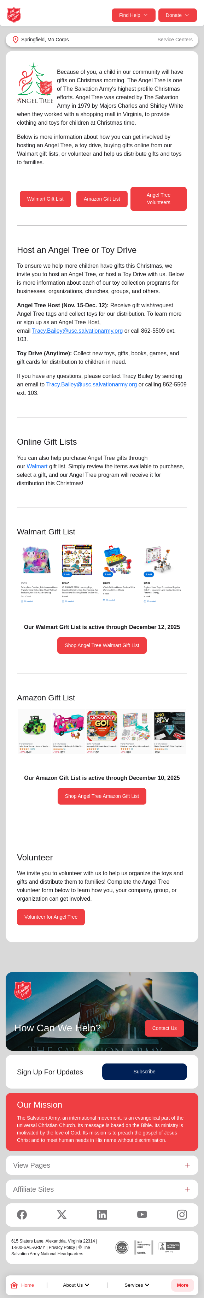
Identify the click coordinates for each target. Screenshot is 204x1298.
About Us (77, 1285)
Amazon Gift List (102, 199)
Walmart (37, 466)
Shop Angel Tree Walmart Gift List (102, 645)
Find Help (133, 15)
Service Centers (175, 39)
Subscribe (145, 1071)
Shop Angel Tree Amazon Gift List (102, 796)
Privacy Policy (62, 1247)
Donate (178, 15)
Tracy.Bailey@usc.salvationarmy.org (77, 331)
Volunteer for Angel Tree (50, 917)
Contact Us (164, 1028)
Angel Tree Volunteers (159, 198)
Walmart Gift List (45, 199)
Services (137, 1285)
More (182, 1285)
